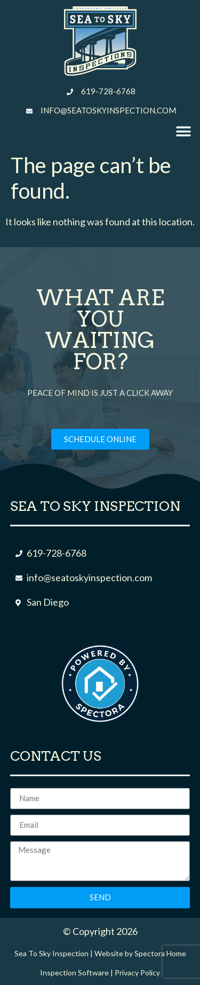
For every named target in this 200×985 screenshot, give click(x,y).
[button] (183, 132)
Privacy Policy (137, 972)
